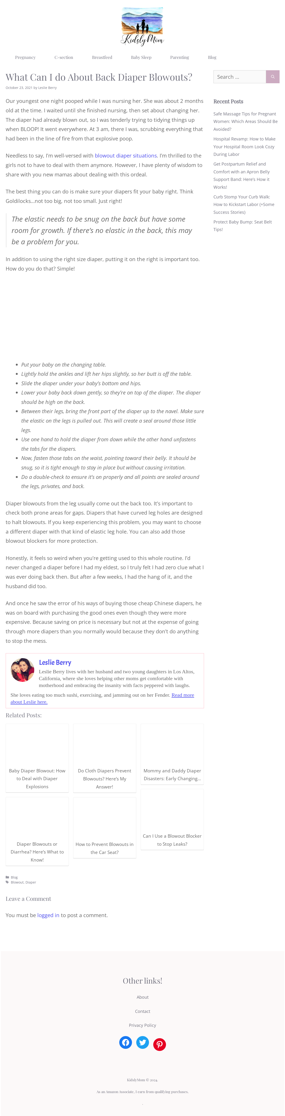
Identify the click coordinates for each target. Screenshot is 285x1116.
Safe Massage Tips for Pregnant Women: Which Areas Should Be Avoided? (245, 121)
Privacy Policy (142, 1025)
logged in (48, 915)
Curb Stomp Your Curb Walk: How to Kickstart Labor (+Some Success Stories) (243, 204)
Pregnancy (25, 57)
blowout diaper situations (126, 155)
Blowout (17, 882)
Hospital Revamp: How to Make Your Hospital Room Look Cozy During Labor (244, 146)
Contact (142, 1011)
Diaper (31, 882)
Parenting (179, 57)
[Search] (273, 76)
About (143, 997)
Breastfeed (102, 57)
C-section (64, 57)
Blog (212, 57)
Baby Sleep (141, 57)
